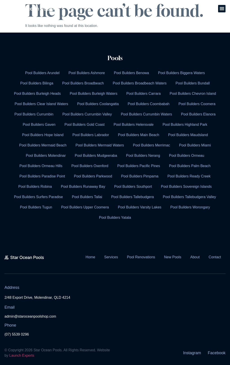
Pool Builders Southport (133, 186)
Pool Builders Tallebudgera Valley (189, 197)
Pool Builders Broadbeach (83, 83)
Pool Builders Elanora (198, 114)
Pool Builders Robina (35, 186)
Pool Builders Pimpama (139, 176)
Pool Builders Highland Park (185, 124)
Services (111, 257)
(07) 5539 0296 (16, 334)
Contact (215, 257)
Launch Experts (21, 355)
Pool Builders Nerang (143, 155)
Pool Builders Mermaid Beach (42, 145)
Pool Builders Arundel (42, 73)
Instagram (192, 353)
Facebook (217, 353)
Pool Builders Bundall (193, 83)
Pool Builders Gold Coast (84, 124)
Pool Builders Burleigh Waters (93, 93)
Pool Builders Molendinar (46, 155)
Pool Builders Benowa (131, 73)
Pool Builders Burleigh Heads (37, 93)
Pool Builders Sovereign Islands (186, 186)
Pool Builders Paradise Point (42, 176)
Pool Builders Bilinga (36, 83)
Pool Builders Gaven (39, 124)
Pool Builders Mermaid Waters (99, 145)
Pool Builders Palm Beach (190, 166)
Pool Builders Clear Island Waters (41, 104)
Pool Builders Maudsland (188, 135)
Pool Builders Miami (195, 145)
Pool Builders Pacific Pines (138, 166)
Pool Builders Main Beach (138, 135)
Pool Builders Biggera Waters (181, 73)
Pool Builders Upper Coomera (85, 207)
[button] (222, 8)
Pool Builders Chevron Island (193, 93)
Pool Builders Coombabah (149, 104)
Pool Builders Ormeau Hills (40, 166)
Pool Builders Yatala (115, 217)
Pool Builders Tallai (87, 197)
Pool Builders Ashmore (87, 73)
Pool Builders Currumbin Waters (146, 114)
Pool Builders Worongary (190, 207)
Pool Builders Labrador (91, 135)
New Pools (172, 257)
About (195, 257)
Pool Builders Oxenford (89, 166)
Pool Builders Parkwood (93, 176)
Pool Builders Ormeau (186, 155)
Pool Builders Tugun (36, 207)
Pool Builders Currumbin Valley (87, 114)
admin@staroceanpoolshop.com (30, 316)
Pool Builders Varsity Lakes (139, 207)
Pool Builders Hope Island (42, 135)
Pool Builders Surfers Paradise (38, 197)
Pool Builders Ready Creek (188, 176)
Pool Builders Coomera (197, 104)
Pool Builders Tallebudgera (132, 197)
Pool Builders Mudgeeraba (96, 155)
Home (90, 257)
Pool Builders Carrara (143, 93)
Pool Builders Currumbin (33, 114)
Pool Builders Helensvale (134, 124)
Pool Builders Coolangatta (98, 104)
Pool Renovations (141, 257)
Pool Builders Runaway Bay (83, 186)
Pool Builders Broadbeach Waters (140, 83)
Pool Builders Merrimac (151, 145)
